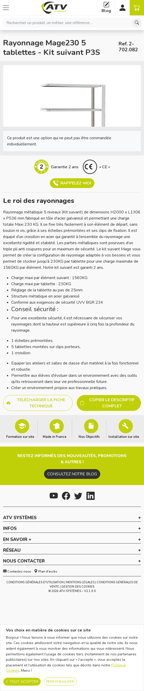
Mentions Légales (80, 582)
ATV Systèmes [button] (20, 518)
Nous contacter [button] (24, 561)
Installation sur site (123, 437)
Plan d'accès (45, 571)
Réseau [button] (12, 550)
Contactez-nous (17, 571)
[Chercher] (136, 22)
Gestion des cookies (77, 587)
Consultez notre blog (72, 474)
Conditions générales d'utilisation (35, 582)
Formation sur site (20, 437)
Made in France (55, 437)
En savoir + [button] (17, 539)
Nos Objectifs (89, 437)
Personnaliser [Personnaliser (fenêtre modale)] (60, 681)
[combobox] (72, 23)
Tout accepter (22, 681)
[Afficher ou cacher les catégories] (6, 7)
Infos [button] (10, 528)
